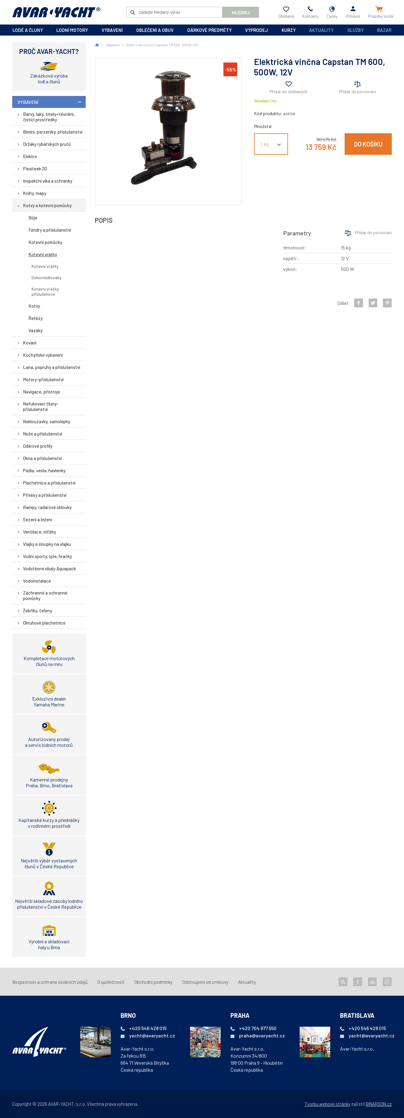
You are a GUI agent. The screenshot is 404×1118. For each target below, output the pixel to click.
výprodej (256, 30)
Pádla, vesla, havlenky (44, 470)
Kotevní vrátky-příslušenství (46, 291)
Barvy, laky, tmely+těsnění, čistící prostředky (49, 116)
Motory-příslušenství (43, 379)
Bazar (384, 30)
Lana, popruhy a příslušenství (51, 367)
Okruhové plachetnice (44, 623)
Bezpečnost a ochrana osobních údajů (50, 982)
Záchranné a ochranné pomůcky (45, 595)
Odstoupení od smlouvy (205, 982)
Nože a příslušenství (42, 433)
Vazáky (35, 330)
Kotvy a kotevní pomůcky (47, 205)
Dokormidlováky (46, 277)
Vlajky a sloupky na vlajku (47, 544)
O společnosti (111, 982)
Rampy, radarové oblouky (47, 507)
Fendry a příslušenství (49, 230)
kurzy (289, 30)
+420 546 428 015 (147, 1028)
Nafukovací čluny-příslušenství (41, 406)
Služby (355, 30)
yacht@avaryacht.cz (152, 1035)
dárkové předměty (209, 30)
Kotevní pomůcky (45, 242)
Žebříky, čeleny (37, 610)
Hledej (241, 12)
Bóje (32, 217)
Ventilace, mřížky (39, 531)
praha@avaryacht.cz (262, 1035)
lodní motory (72, 30)
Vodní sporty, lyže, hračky (47, 556)
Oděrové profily (37, 446)
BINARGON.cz (379, 1104)
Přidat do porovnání (357, 91)
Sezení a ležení (37, 519)
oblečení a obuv (155, 30)
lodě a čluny (28, 30)
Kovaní (29, 342)
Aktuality (321, 30)
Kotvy (34, 306)
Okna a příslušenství (42, 458)
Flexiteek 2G (35, 168)
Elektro (30, 156)
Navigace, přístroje (41, 391)
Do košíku (368, 144)
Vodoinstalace (37, 581)
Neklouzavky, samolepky (46, 421)
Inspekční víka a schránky (47, 181)
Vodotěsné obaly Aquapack (49, 568)
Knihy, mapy (34, 193)
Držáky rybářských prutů (47, 144)
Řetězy (35, 318)
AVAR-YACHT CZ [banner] (56, 12)
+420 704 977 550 (257, 1028)
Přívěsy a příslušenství (44, 495)
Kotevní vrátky (42, 254)
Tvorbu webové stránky (327, 1104)
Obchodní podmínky (153, 982)
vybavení (112, 30)
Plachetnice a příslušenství (49, 482)
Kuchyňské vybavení (43, 355)
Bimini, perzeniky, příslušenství (52, 132)
